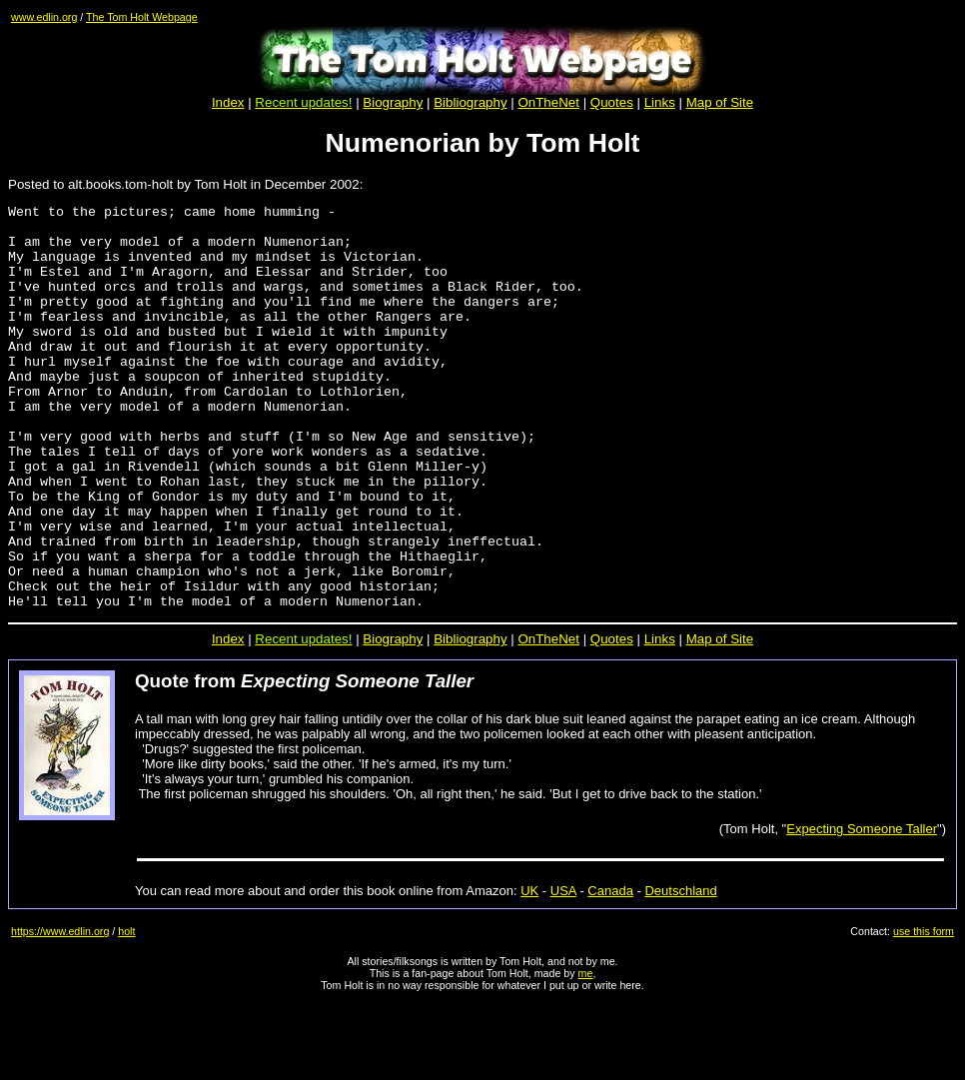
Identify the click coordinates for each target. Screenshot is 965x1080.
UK (529, 971)
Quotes (611, 102)
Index (228, 102)
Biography (393, 102)
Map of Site (719, 102)
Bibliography (470, 719)
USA (563, 971)
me (585, 1054)
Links (659, 102)
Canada (610, 971)
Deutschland (680, 971)
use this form (923, 1012)
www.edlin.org (44, 17)
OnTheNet (548, 719)
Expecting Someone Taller (861, 909)
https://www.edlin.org (60, 1012)
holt (126, 1012)
